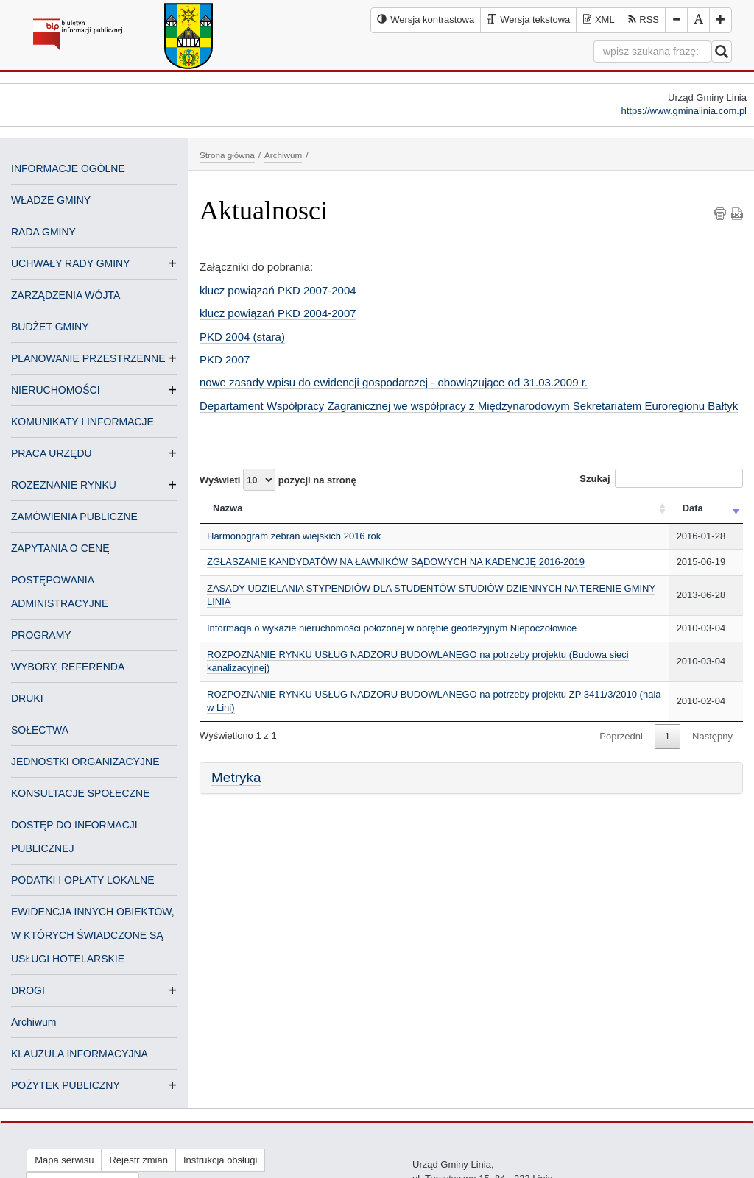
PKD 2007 (225, 359)
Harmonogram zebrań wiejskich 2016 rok (294, 536)
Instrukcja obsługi (220, 1159)
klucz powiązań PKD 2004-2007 (278, 313)
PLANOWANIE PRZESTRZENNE (88, 358)
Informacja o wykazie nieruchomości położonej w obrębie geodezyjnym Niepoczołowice (392, 628)
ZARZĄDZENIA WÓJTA (65, 295)
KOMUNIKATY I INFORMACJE (82, 421)
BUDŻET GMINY (50, 327)
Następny (712, 736)
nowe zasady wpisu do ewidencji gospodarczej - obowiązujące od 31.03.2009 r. (394, 382)
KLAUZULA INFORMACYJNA (79, 1054)
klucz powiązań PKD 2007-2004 (278, 290)
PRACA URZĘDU (51, 453)
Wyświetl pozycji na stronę (278, 480)
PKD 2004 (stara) (242, 336)
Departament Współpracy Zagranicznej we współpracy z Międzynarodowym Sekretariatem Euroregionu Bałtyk (469, 406)
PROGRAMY (41, 635)
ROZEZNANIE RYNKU (63, 485)
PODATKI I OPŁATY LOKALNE (83, 880)
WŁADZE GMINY (51, 200)
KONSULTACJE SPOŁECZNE (80, 793)
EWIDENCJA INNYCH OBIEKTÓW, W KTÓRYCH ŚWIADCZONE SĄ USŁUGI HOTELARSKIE (93, 935)
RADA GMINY (43, 232)
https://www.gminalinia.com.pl (684, 110)
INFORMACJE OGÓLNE (68, 168)
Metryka (236, 777)
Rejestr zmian (138, 1159)
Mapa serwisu (64, 1159)
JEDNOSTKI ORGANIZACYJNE (85, 761)
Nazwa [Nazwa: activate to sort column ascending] (227, 508)
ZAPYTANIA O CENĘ (60, 548)
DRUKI (27, 698)
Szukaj (661, 478)
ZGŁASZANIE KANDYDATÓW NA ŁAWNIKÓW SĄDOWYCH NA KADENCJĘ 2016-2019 (396, 561)
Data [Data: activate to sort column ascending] (693, 508)
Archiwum (33, 1022)
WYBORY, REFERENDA (67, 667)
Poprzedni (621, 736)
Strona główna (227, 155)
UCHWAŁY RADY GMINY (70, 263)
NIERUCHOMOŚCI (55, 390)
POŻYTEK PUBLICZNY (65, 1085)
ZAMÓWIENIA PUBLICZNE (74, 516)
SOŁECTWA (39, 730)
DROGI (28, 990)
